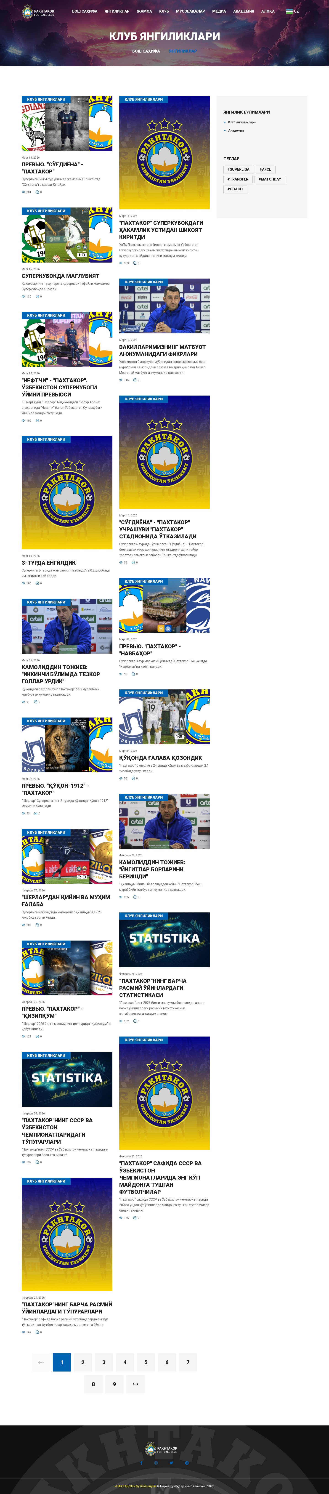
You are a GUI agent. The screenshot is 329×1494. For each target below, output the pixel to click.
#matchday (269, 179)
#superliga (238, 169)
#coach (235, 189)
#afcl (265, 169)
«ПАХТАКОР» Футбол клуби (135, 1486)
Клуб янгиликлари (242, 122)
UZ (292, 11)
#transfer (237, 179)
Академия (236, 130)
